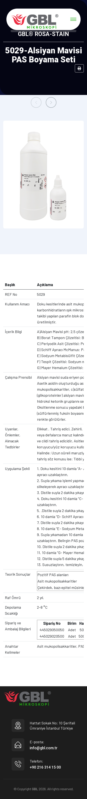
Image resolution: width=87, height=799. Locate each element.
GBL (35, 789)
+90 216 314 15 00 (45, 767)
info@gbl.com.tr (44, 748)
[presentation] (36, 102)
